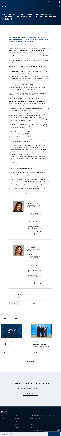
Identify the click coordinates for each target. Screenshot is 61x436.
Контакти (34, 6)
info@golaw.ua (4, 1)
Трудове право (17, 297)
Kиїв (2, 415)
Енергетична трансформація (36, 430)
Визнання (17, 418)
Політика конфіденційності (54, 418)
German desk (33, 427)
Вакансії (32, 424)
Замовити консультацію (35, 418)
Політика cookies (3, 434)
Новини (27, 6)
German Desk (48, 6)
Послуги (14, 6)
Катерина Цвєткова (31, 247)
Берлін (2, 418)
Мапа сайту (51, 415)
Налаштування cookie (9, 434)
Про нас (40, 6)
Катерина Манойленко (32, 202)
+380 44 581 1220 (14, 1)
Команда (20, 6)
